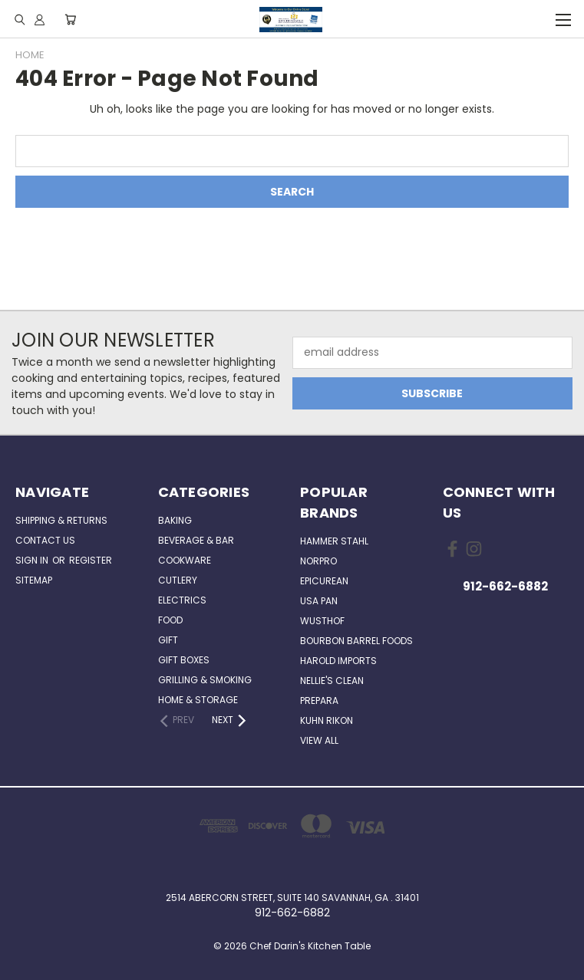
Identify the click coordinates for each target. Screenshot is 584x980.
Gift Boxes (184, 659)
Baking (175, 520)
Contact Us (45, 540)
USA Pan (319, 600)
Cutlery (177, 580)
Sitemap (33, 580)
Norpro (318, 560)
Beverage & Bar (196, 540)
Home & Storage (198, 699)
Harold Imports (338, 660)
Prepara (319, 700)
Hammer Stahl (334, 541)
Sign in (33, 560)
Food (170, 619)
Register (90, 560)
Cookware (184, 560)
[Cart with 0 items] (70, 19)
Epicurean (324, 580)
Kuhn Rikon (326, 720)
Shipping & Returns (61, 520)
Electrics (182, 600)
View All (319, 740)
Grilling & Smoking (205, 679)
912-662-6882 (505, 586)
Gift (168, 639)
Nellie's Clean (332, 680)
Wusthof (322, 620)
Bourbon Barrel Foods (356, 640)
